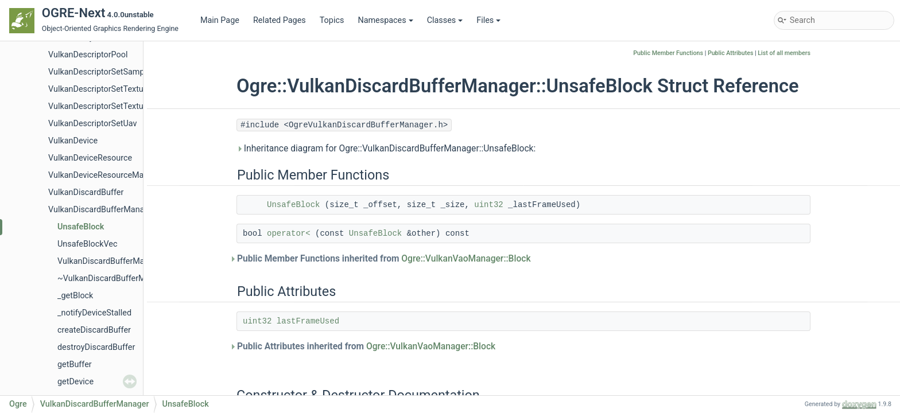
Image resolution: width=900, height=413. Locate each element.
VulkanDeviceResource (90, 158)
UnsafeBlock (80, 227)
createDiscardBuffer (94, 330)
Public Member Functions (668, 53)
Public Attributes (731, 53)
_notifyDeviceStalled (94, 313)
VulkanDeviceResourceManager (106, 175)
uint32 (488, 204)
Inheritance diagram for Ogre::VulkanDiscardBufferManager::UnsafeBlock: (386, 148)
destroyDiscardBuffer (96, 347)
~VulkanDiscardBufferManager (114, 278)
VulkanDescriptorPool (88, 55)
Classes (445, 20)
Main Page (219, 20)
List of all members (784, 53)
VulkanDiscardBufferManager (102, 210)
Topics (332, 20)
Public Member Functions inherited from (383, 259)
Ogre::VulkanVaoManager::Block (465, 259)
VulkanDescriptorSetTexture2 (101, 106)
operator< (289, 233)
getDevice (75, 382)
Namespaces (385, 20)
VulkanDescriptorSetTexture (99, 89)
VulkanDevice (73, 141)
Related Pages (279, 20)
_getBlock (75, 296)
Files (488, 20)
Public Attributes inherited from (365, 346)
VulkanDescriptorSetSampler (101, 72)
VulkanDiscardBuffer (85, 192)
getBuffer (74, 364)
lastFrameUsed (308, 321)
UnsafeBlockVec (87, 244)
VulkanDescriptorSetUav (92, 123)
